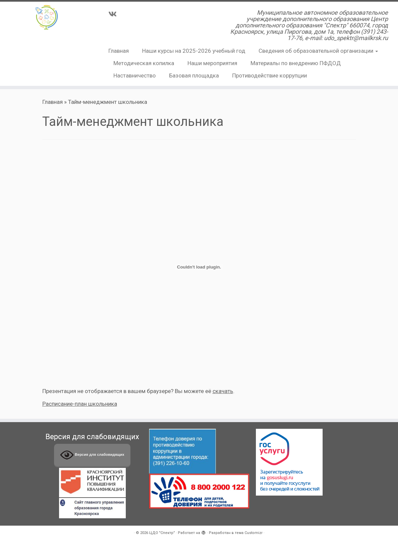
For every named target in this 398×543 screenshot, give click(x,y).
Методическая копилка (143, 63)
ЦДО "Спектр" (162, 533)
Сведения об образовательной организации (318, 50)
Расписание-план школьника (79, 403)
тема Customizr (249, 533)
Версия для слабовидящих (92, 455)
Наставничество (134, 75)
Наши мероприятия (212, 63)
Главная (118, 50)
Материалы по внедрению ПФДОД (296, 63)
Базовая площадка (194, 75)
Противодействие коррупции (269, 75)
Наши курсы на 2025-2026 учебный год (193, 50)
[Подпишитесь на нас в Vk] (114, 14)
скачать (223, 391)
